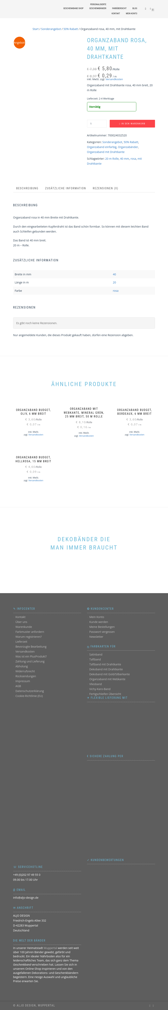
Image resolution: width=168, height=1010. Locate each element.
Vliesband (95, 684)
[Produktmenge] (97, 124)
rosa (133, 158)
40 (114, 274)
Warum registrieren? (28, 637)
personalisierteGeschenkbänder (97, 6)
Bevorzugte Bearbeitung (30, 646)
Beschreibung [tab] (27, 188)
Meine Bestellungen (102, 627)
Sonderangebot (51, 29)
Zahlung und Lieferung (29, 661)
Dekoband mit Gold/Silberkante (109, 674)
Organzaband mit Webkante (107, 679)
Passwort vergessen (102, 632)
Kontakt (116, 13)
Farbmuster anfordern (29, 632)
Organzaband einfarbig (102, 147)
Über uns (21, 622)
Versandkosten (114, 79)
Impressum (22, 681)
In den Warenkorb (133, 123)
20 (114, 282)
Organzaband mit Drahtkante (106, 152)
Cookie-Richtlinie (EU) (29, 696)
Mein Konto (131, 13)
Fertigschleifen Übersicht (105, 694)
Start (35, 29)
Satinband (95, 654)
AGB (18, 686)
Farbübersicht (119, 8)
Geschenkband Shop (73, 8)
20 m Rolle (112, 158)
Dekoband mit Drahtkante (106, 669)
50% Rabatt (70, 29)
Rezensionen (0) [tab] (105, 188)
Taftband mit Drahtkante (105, 664)
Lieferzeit (21, 641)
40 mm (124, 158)
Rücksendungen (25, 676)
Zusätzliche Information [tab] (65, 188)
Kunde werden (98, 622)
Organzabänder (128, 147)
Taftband (95, 659)
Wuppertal (50, 948)
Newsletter (96, 637)
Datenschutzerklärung (29, 691)
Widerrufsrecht (25, 671)
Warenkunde (23, 627)
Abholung (21, 666)
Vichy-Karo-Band (99, 689)
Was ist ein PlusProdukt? (31, 656)
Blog (135, 8)
